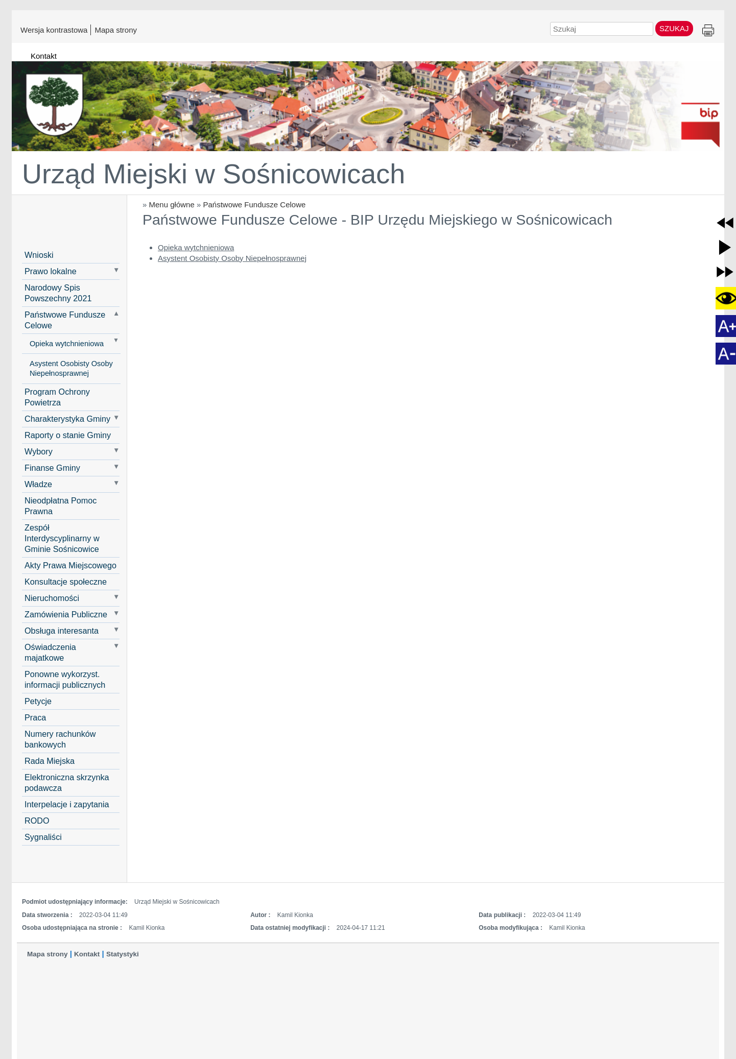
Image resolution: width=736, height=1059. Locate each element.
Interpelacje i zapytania (67, 804)
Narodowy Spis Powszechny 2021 (58, 293)
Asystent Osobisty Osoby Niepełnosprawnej (71, 368)
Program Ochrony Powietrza (57, 397)
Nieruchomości (52, 598)
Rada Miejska (50, 760)
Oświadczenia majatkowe (50, 652)
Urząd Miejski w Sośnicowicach (213, 173)
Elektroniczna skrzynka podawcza (67, 782)
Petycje (38, 701)
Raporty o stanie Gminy (68, 435)
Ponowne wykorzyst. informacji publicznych (65, 679)
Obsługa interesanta (62, 630)
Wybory (39, 451)
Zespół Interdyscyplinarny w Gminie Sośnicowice (62, 538)
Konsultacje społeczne (66, 581)
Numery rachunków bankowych (60, 739)
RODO (37, 820)
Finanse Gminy (52, 467)
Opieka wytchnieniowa (67, 344)
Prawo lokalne (51, 271)
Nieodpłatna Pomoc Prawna (61, 506)
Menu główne (172, 204)
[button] (725, 223)
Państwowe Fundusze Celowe (254, 204)
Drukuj (708, 31)
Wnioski (39, 254)
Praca (35, 717)
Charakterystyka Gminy (67, 418)
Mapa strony (115, 30)
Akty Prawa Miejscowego (70, 565)
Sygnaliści (43, 836)
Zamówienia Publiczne (66, 614)
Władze (38, 484)
